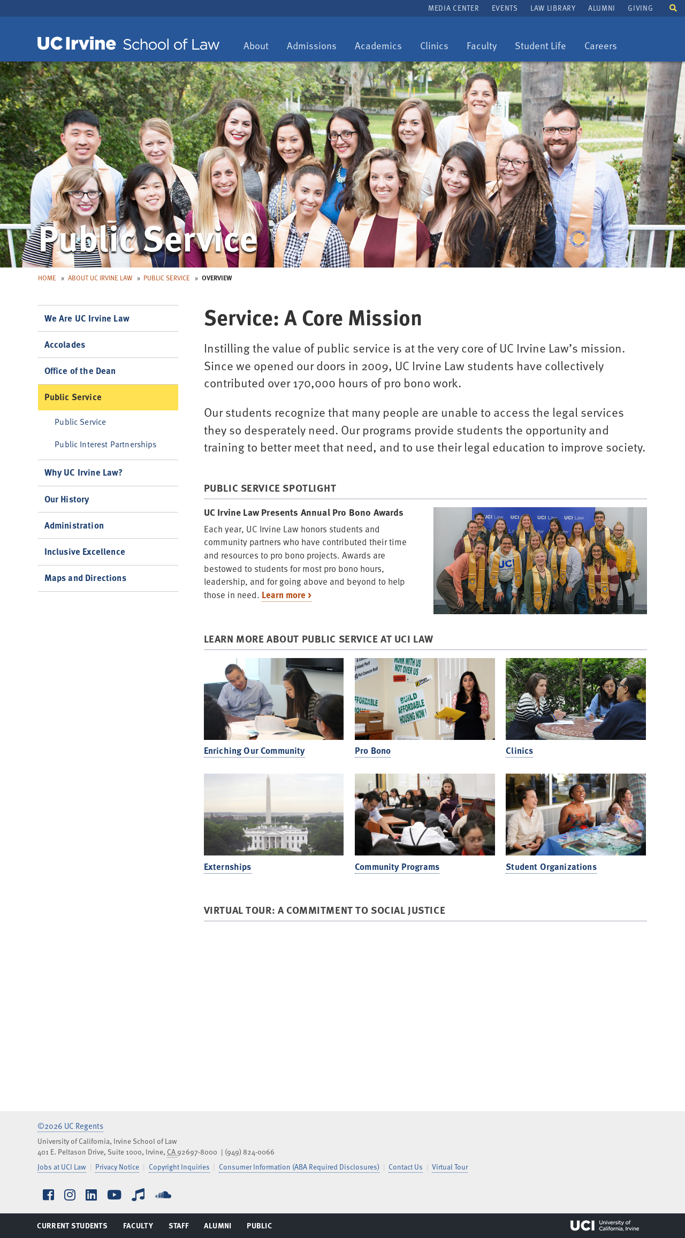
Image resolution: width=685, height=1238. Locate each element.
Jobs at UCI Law (61, 1166)
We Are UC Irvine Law (87, 318)
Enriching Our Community (254, 750)
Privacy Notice (117, 1166)
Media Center (453, 7)
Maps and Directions (85, 577)
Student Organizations (551, 866)
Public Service (166, 277)
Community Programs (397, 866)
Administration (74, 525)
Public (259, 1228)
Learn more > (286, 594)
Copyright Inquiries (179, 1166)
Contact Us (406, 1166)
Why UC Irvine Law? (83, 472)
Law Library (552, 7)
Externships (228, 866)
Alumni (601, 7)
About (260, 46)
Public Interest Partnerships (105, 444)
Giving (640, 7)
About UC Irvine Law (100, 277)
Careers (604, 46)
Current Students (72, 1228)
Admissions (311, 46)
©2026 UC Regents (70, 1126)
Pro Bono (373, 750)
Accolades (65, 344)
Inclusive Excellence (84, 551)
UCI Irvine (604, 1225)
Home (47, 277)
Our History (66, 499)
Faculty (485, 46)
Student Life (540, 46)
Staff (181, 1228)
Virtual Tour (450, 1166)
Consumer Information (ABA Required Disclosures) (299, 1166)
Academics (378, 46)
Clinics (438, 46)
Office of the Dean (80, 370)
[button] (673, 7)
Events (505, 7)
